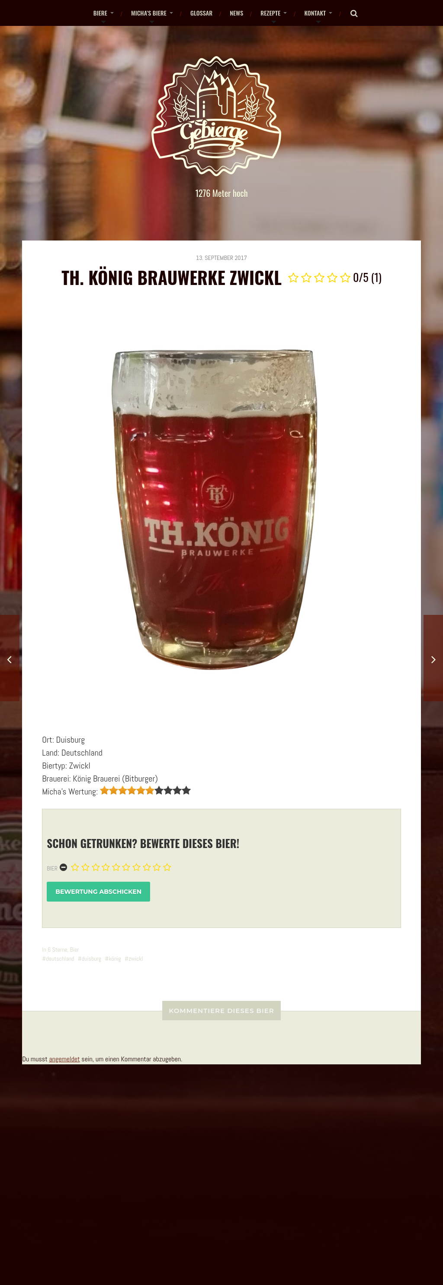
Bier (52, 868)
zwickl (135, 958)
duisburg (91, 958)
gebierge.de (187, 1243)
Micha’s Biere (149, 12)
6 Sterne (57, 949)
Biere (100, 12)
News (236, 12)
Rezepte (270, 12)
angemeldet (64, 1058)
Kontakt (315, 12)
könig (115, 958)
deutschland (60, 958)
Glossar (201, 12)
